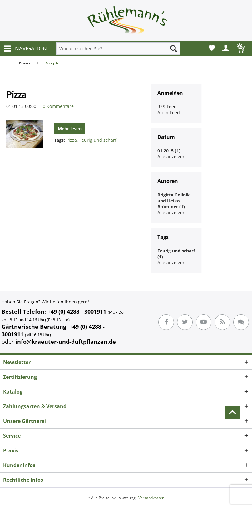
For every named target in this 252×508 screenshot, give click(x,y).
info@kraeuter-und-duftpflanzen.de (65, 341)
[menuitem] (25, 48)
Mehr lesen (70, 128)
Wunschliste (212, 48)
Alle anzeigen (171, 157)
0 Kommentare (58, 106)
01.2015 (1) (168, 151)
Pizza (16, 94)
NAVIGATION (25, 47)
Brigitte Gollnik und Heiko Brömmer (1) (173, 201)
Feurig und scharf (97, 140)
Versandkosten (151, 497)
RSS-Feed (167, 106)
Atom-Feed (168, 112)
